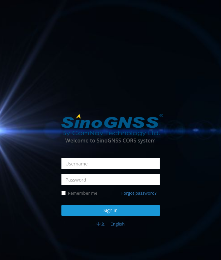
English (117, 224)
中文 (101, 224)
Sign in (110, 210)
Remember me (79, 193)
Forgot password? (138, 193)
